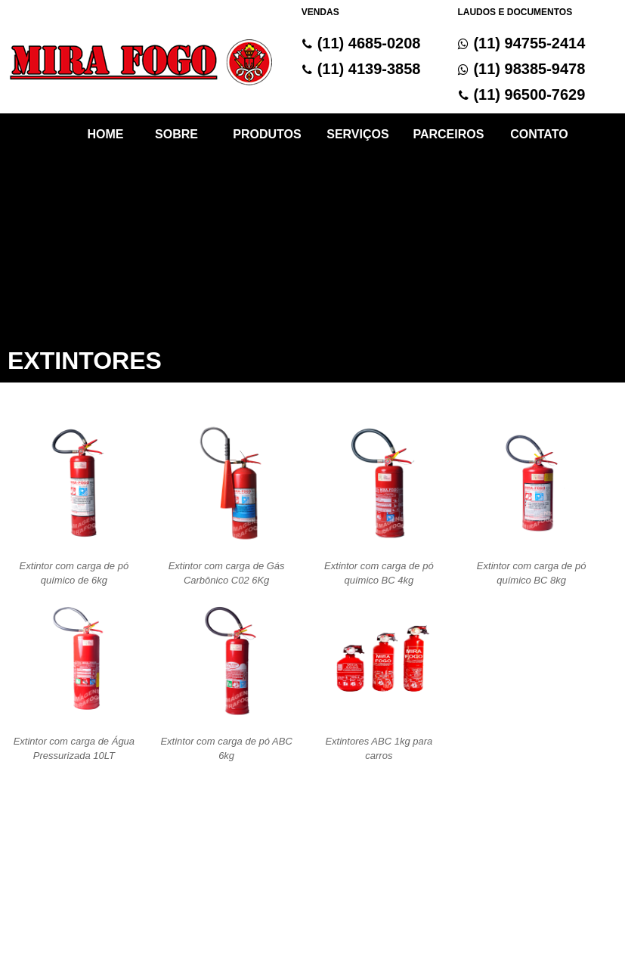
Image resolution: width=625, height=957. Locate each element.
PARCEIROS (448, 134)
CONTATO (539, 134)
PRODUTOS (267, 134)
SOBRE (176, 134)
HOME (105, 134)
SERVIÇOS (357, 134)
